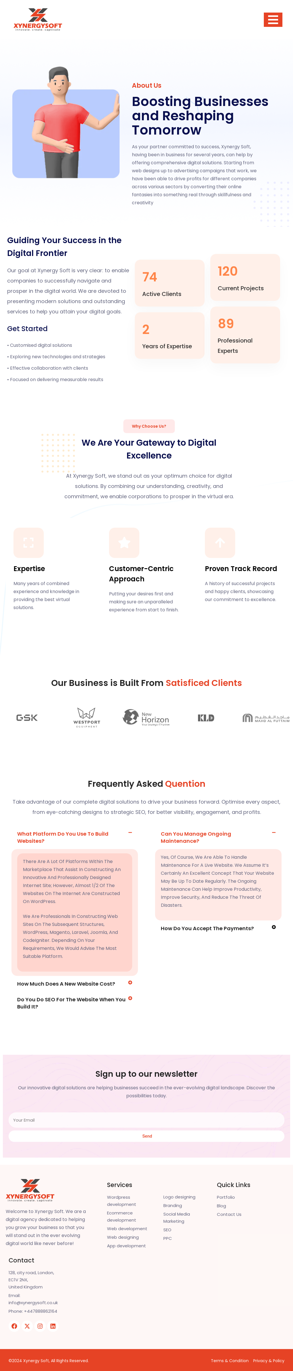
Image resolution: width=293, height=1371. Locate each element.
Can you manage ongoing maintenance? (196, 830)
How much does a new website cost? (66, 976)
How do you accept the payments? (207, 921)
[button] (74, 830)
